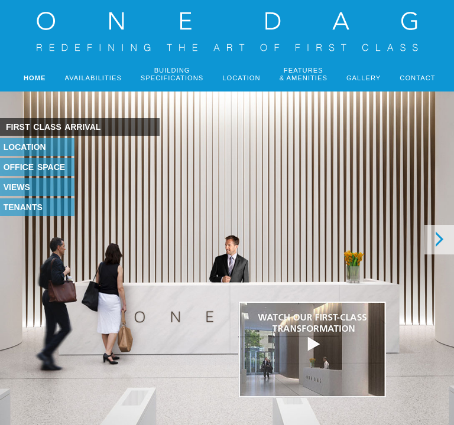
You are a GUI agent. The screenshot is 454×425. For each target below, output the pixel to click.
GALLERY (363, 77)
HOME (35, 77)
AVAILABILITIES (93, 77)
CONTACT (417, 77)
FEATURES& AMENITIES (303, 74)
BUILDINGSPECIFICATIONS (172, 74)
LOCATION (241, 77)
